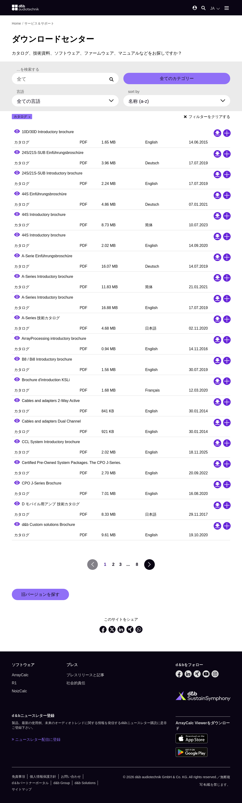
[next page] (149, 564)
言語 (20, 92)
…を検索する (28, 69)
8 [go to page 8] (137, 564)
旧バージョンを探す (40, 594)
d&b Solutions (85, 783)
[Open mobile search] (203, 8)
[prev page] (92, 564)
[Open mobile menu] (226, 8)
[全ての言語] (68, 100)
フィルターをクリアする (207, 117)
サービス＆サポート (39, 23)
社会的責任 (75, 683)
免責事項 (18, 776)
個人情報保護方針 (43, 776)
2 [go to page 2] (113, 564)
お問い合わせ (71, 776)
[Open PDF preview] (17, 131)
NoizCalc (19, 691)
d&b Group (61, 783)
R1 (14, 683)
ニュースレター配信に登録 (36, 739)
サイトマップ (22, 789)
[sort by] (179, 100)
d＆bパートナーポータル (30, 783)
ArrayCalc (20, 675)
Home (16, 23)
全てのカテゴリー (177, 78)
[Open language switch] (215, 8)
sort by (133, 92)
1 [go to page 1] (105, 564)
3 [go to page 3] (120, 564)
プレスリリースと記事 (85, 675)
